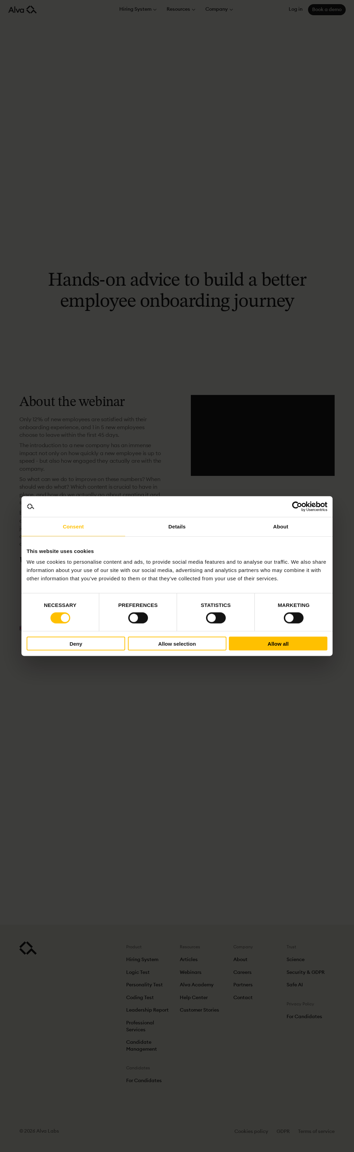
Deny (75, 643)
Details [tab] (177, 526)
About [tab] (280, 526)
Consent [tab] (73, 526)
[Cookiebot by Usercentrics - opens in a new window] (297, 506)
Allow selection (177, 643)
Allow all (278, 643)
